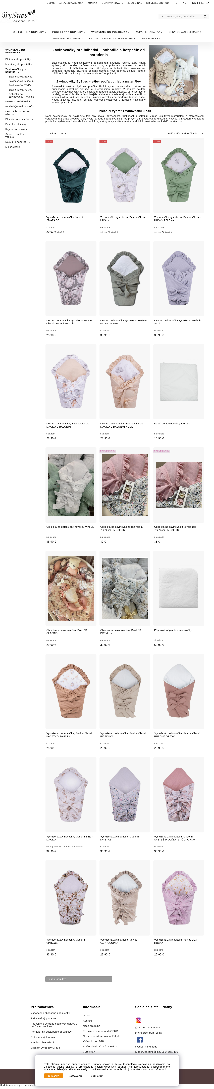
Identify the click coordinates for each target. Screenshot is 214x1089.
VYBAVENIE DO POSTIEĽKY (109, 31)
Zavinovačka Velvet (20, 89)
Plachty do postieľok (17, 119)
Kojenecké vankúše (16, 129)
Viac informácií (158, 1069)
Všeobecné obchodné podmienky (50, 1013)
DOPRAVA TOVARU (112, 3)
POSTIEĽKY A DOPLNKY (67, 31)
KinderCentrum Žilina (147, 1052)
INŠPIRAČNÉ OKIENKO (68, 38)
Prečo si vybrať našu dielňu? (100, 1046)
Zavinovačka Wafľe (20, 85)
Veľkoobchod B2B (93, 1041)
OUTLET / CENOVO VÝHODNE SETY (112, 38)
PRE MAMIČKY (151, 38)
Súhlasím (53, 1076)
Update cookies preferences (16, 1085)
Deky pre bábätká (15, 142)
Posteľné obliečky (15, 124)
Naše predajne (91, 1026)
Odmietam (97, 1076)
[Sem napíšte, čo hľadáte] (187, 16)
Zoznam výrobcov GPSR (45, 1047)
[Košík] (200, 3)
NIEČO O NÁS (134, 3)
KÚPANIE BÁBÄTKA (148, 31)
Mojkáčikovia (13, 147)
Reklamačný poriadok (43, 1018)
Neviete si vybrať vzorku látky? (101, 1036)
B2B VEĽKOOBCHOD (157, 3)
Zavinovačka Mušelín (21, 81)
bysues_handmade (146, 1046)
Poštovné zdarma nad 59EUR (100, 1031)
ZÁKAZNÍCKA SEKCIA (71, 3)
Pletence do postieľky (18, 59)
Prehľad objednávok (43, 1042)
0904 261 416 (170, 1052)
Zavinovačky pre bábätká (15, 70)
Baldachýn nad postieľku (19, 106)
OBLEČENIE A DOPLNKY (28, 31)
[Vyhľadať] (162, 16)
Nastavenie (76, 1076)
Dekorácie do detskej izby (17, 112)
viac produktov (57, 979)
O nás (86, 1015)
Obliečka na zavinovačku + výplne (21, 95)
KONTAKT (93, 3)
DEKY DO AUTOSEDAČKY (185, 31)
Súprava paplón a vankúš (15, 135)
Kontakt (88, 1020)
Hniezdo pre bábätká (17, 101)
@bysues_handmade (147, 1027)
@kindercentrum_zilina (149, 1032)
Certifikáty (89, 1051)
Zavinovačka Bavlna (20, 76)
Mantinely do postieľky (18, 64)
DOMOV (51, 3)
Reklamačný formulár (43, 1037)
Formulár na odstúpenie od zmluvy (51, 1031)
